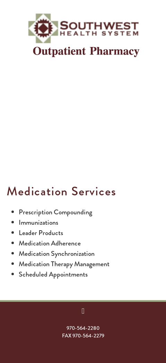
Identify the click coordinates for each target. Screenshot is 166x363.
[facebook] (83, 310)
